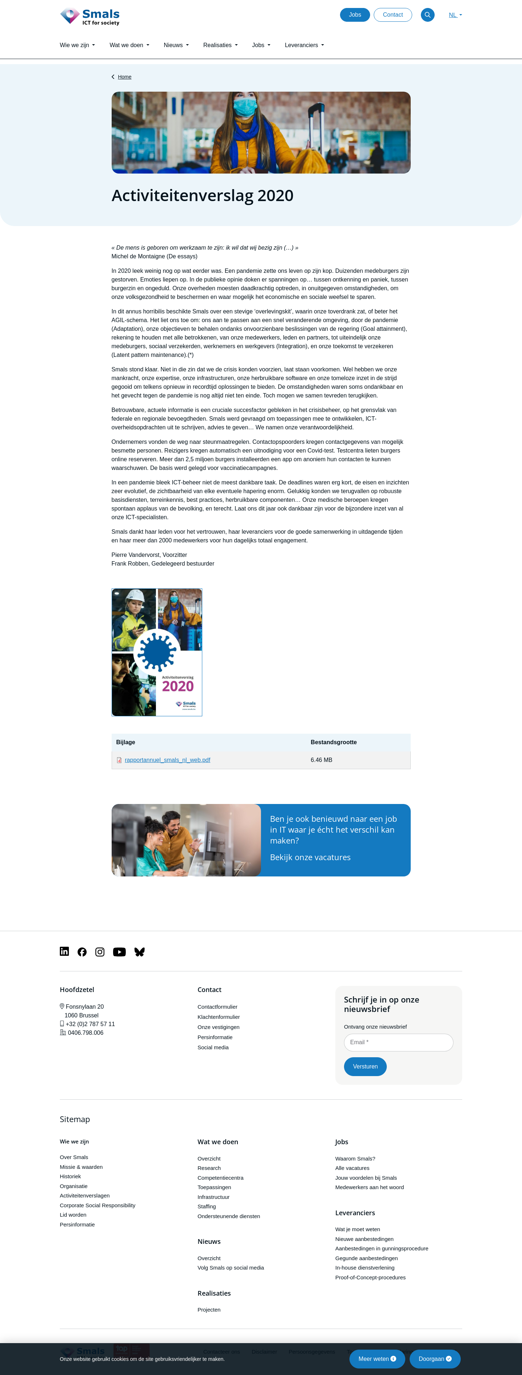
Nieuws (209, 1242)
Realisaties (214, 1293)
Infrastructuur (213, 1197)
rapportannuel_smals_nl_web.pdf (168, 760)
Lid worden (73, 1215)
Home (124, 77)
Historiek (70, 1176)
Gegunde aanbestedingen (366, 1258)
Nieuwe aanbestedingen (364, 1239)
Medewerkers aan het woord (369, 1187)
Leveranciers (355, 1213)
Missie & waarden (81, 1167)
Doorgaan (435, 1359)
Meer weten (377, 1359)
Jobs (355, 15)
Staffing (207, 1206)
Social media (213, 1047)
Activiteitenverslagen (85, 1195)
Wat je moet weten (357, 1229)
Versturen (365, 1066)
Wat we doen (218, 1142)
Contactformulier (217, 1007)
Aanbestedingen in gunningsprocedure (381, 1248)
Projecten (209, 1310)
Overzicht (209, 1158)
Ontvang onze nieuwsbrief (375, 1027)
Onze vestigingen (219, 1027)
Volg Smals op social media (231, 1267)
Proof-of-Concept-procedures (370, 1277)
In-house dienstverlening (364, 1267)
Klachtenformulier (219, 1017)
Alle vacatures (352, 1168)
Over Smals (74, 1157)
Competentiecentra (221, 1178)
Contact (393, 15)
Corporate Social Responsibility (97, 1205)
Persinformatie (215, 1037)
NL (453, 15)
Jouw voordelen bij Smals (366, 1178)
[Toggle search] (428, 15)
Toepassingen (214, 1187)
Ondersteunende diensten (229, 1216)
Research (209, 1168)
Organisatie (74, 1186)
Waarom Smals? (355, 1158)
